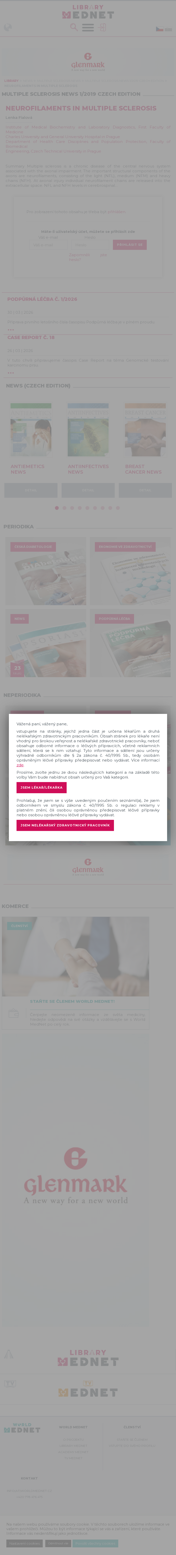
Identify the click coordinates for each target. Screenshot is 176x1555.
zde (20, 765)
